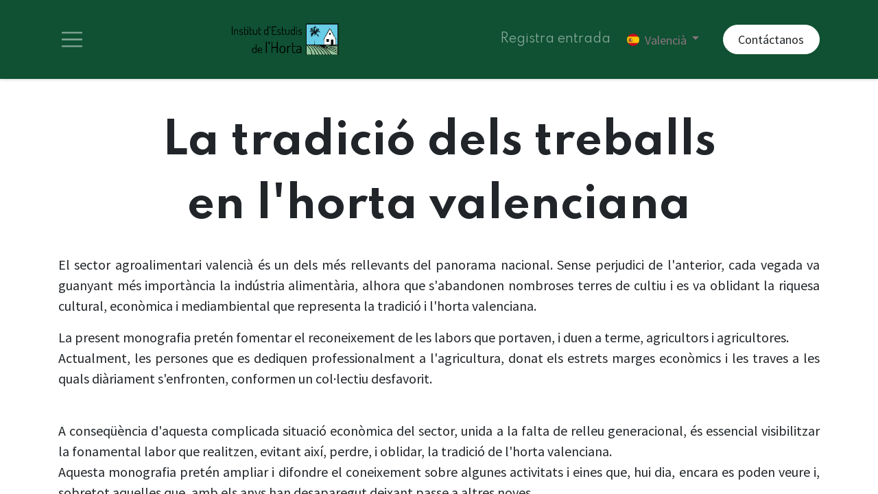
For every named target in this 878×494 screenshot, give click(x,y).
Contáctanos (771, 41)
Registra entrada (555, 41)
